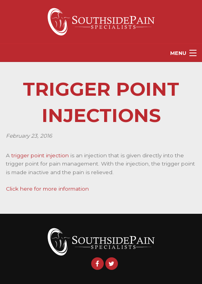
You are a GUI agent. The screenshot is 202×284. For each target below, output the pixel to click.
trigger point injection (40, 155)
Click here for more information (47, 189)
